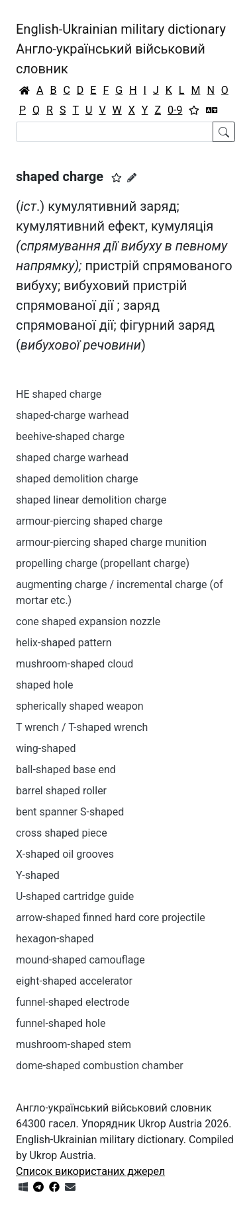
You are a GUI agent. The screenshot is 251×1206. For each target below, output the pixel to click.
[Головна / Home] (24, 90)
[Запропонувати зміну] (131, 177)
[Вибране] (194, 110)
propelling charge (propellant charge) (102, 563)
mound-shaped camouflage (80, 960)
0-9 (175, 110)
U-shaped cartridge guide (75, 896)
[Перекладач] (212, 110)
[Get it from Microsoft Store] (23, 1187)
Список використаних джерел (90, 1171)
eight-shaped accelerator (74, 981)
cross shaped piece (61, 833)
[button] (116, 177)
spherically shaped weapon (80, 706)
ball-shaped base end (66, 769)
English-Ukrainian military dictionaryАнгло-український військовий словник (121, 49)
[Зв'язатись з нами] (70, 1187)
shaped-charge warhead (72, 415)
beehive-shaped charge (70, 436)
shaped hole (45, 685)
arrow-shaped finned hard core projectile (110, 917)
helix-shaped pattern (64, 642)
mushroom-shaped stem (73, 1044)
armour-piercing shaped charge (89, 521)
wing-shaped (45, 748)
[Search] (114, 132)
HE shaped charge (58, 394)
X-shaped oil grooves (65, 854)
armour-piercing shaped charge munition (111, 542)
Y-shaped (38, 875)
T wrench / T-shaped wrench (82, 727)
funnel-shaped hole (60, 1023)
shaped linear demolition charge (91, 500)
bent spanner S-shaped (70, 812)
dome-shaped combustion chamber (99, 1065)
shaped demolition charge (77, 478)
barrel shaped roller (61, 790)
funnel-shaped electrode (72, 1002)
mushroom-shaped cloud (74, 664)
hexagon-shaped (55, 938)
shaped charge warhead (72, 457)
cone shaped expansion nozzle (88, 621)
